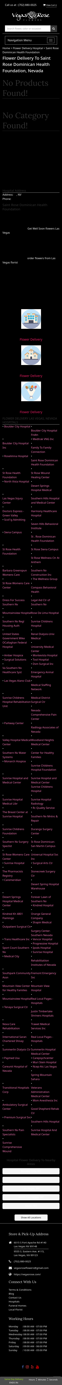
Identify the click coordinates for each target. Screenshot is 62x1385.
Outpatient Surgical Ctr (16, 926)
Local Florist (16, 1309)
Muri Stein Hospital (44, 1062)
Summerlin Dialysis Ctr (16, 1049)
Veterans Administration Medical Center (40, 1092)
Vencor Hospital (42, 939)
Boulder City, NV (31, 1171)
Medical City (11, 956)
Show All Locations (31, 1217)
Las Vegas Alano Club (17, 681)
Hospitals (14, 1301)
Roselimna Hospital (16, 456)
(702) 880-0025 (27, 5)
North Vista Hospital (16, 481)
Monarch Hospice (15, 761)
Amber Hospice (13, 655)
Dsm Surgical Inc (43, 664)
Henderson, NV (31, 1180)
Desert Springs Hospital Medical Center (12, 901)
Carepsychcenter (43, 1058)
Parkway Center (14, 723)
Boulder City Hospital (17, 426)
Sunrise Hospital (14, 863)
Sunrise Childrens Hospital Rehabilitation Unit (16, 702)
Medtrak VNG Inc (43, 439)
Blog (11, 1293)
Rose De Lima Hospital (45, 613)
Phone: (6, 199)
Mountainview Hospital (16, 613)
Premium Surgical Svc (17, 1117)
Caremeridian (12, 880)
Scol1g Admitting (14, 519)
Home (6, 48)
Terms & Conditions (20, 1289)
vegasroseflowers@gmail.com (31, 1268)
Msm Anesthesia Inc (45, 1100)
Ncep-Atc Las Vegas (45, 1066)
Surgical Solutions (15, 659)
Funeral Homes (17, 1305)
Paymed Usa (12, 1058)
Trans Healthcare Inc (17, 939)
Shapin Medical (42, 922)
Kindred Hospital (43, 905)
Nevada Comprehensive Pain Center (44, 715)
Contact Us (15, 1297)
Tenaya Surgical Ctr (16, 1007)
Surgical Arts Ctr (43, 863)
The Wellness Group (45, 579)
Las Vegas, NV (31, 1188)
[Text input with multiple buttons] (27, 28)
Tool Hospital (41, 659)
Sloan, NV (31, 1206)
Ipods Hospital (42, 948)
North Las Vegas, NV (30, 1197)
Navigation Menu (20, 40)
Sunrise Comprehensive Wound (12, 1147)
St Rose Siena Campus (45, 549)
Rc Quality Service (44, 808)
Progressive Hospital (45, 943)
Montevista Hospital (45, 655)
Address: (7, 194)
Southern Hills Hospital (45, 1121)
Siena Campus (13, 532)
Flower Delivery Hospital (28, 48)
